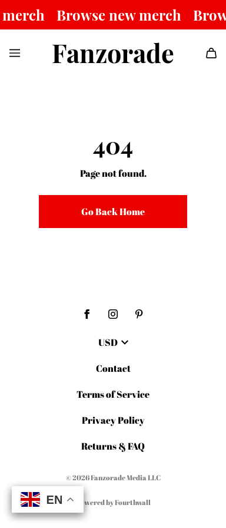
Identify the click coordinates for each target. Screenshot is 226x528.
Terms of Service (113, 394)
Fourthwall (133, 502)
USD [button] (113, 342)
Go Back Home (113, 211)
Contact (113, 368)
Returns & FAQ (113, 446)
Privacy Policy (113, 420)
